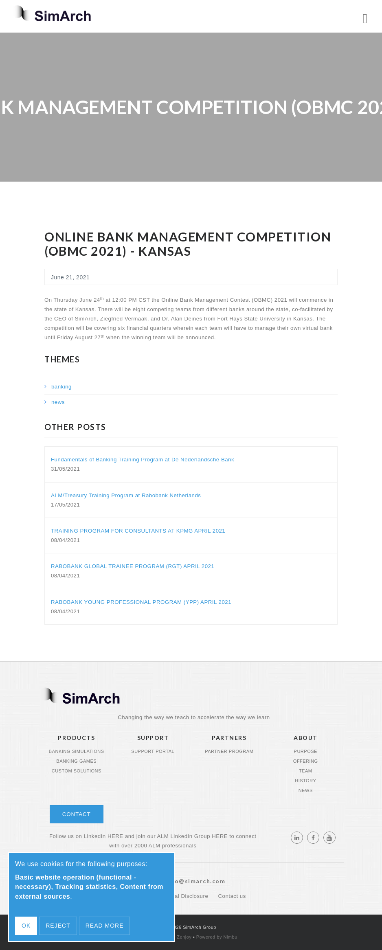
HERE (115, 836)
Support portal (152, 751)
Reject (58, 925)
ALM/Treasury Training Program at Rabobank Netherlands (126, 495)
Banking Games (76, 761)
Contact (76, 814)
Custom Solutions (76, 770)
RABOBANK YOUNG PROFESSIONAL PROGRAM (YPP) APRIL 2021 (141, 602)
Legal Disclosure (187, 896)
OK (26, 925)
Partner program (229, 751)
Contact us (232, 896)
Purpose (305, 751)
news (58, 402)
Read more (105, 925)
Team (305, 770)
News (306, 790)
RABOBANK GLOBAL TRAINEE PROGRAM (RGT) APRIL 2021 (132, 566)
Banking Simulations (76, 751)
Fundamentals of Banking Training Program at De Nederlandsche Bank (142, 459)
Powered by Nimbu (216, 937)
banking (61, 387)
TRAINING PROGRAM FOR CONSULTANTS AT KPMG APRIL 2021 (138, 531)
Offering (305, 761)
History (305, 780)
